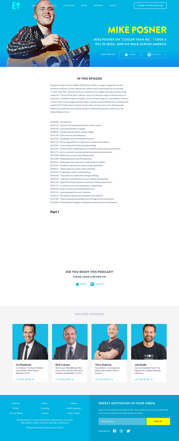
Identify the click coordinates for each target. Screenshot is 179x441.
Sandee (73, 403)
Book (113, 5)
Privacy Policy (49, 427)
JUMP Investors (73, 408)
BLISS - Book (74, 413)
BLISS (84, 5)
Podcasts (51, 5)
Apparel (98, 5)
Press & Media (15, 413)
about (35, 5)
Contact (44, 413)
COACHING (69, 5)
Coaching (45, 408)
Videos (16, 408)
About (45, 403)
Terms (60, 427)
